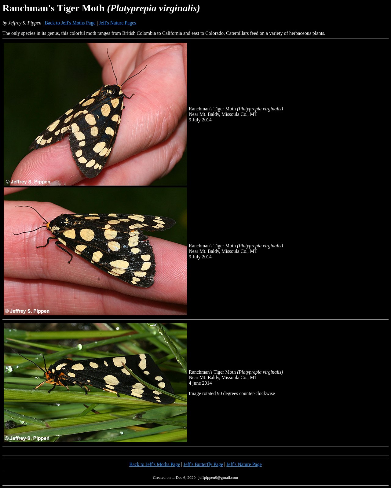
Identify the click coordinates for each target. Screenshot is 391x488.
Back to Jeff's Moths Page (70, 22)
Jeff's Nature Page (243, 464)
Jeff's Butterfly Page (203, 464)
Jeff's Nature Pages (117, 22)
